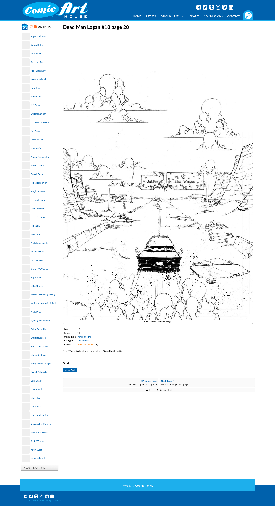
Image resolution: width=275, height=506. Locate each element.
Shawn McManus (39, 268)
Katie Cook (36, 96)
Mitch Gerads (37, 165)
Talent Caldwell (38, 79)
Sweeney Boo (37, 62)
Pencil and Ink (84, 336)
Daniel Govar (37, 174)
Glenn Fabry (37, 139)
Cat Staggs (36, 406)
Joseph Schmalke (39, 372)
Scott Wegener (38, 441)
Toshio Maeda (37, 251)
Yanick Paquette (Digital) (43, 294)
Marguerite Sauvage (41, 363)
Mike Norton (37, 286)
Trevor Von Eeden (39, 432)
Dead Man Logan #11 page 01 (176, 383)
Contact (233, 16)
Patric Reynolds (38, 329)
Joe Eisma (35, 131)
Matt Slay (35, 398)
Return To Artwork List (160, 390)
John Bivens (37, 53)
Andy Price (36, 311)
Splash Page (83, 340)
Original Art (171, 16)
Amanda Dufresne (40, 122)
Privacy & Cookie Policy (137, 485)
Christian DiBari (38, 113)
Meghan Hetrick (39, 191)
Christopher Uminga (41, 423)
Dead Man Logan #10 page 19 (142, 383)
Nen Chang (36, 88)
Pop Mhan (36, 277)
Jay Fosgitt (36, 148)
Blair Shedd (36, 389)
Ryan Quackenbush (40, 320)
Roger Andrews (38, 36)
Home (137, 16)
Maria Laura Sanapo (40, 346)
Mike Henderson (39, 182)
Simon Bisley (37, 44)
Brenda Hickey (38, 199)
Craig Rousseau (38, 337)
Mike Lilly (35, 225)
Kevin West (36, 449)
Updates (193, 16)
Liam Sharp (36, 380)
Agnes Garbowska (40, 156)
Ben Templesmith (39, 415)
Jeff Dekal (35, 105)
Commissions (213, 16)
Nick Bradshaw (38, 70)
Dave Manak (37, 260)
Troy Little (35, 234)
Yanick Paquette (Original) (43, 303)
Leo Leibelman (38, 217)
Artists (151, 16)
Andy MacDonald (39, 243)
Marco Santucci (38, 354)
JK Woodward (38, 458)
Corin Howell (37, 208)
